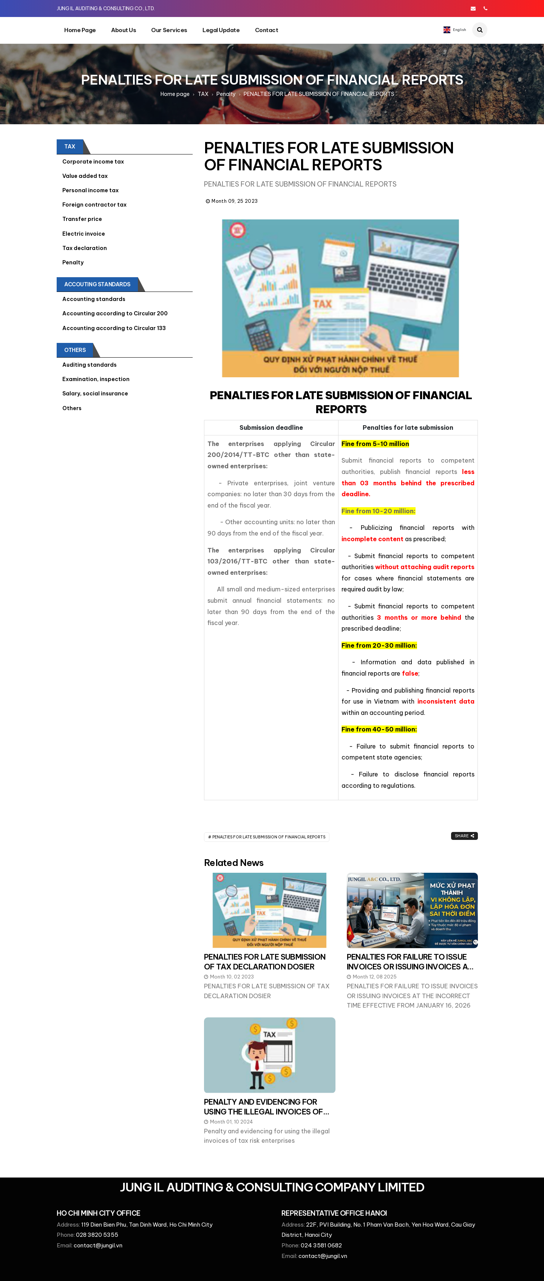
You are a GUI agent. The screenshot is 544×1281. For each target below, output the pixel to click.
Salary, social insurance (95, 393)
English (455, 29)
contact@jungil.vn (98, 1245)
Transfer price (82, 219)
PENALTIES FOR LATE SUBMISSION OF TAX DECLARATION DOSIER (265, 961)
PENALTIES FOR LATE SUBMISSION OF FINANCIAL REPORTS (268, 837)
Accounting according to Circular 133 (114, 328)
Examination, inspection (96, 379)
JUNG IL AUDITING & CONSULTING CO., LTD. (106, 8)
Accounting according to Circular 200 (115, 313)
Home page (80, 30)
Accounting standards (93, 299)
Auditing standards (89, 364)
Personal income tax (90, 190)
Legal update (221, 30)
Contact (266, 30)
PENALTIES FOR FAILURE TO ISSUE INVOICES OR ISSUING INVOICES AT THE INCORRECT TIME (409, 966)
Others (74, 350)
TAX (203, 94)
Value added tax (85, 176)
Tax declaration (84, 248)
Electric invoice (83, 233)
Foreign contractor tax (94, 204)
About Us (123, 30)
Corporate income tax (93, 161)
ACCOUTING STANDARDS (97, 284)
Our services (169, 30)
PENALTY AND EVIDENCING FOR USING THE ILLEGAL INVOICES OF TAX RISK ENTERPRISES (263, 1111)
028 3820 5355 (97, 1234)
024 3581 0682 (321, 1245)
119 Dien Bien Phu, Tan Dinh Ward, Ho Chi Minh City (147, 1224)
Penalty (226, 94)
